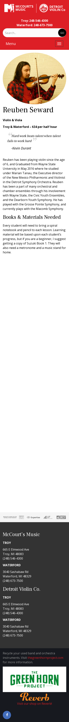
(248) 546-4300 (13, 558)
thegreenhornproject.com (45, 658)
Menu (11, 43)
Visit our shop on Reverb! (34, 704)
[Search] (20, 33)
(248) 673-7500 (13, 581)
